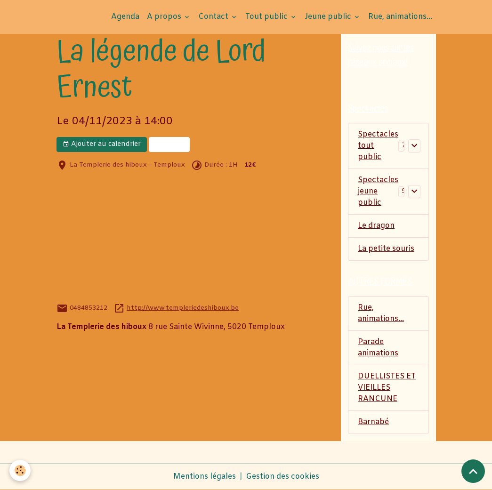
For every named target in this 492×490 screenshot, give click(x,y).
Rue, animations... (400, 17)
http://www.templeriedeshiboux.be (183, 308)
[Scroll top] (473, 471)
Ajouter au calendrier (102, 144)
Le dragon (376, 226)
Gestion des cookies (282, 477)
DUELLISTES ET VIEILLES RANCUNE (387, 387)
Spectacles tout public (378, 145)
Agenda (125, 17)
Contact (214, 17)
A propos (165, 17)
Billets (169, 144)
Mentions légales (204, 477)
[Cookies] (20, 470)
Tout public (267, 17)
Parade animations (378, 347)
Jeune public (329, 17)
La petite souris (386, 249)
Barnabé (373, 422)
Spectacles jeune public (378, 191)
